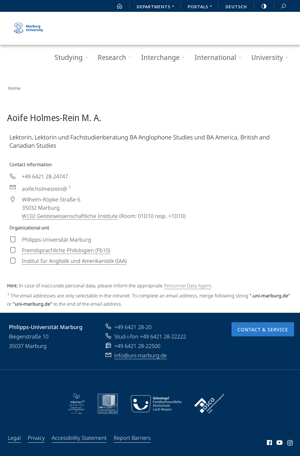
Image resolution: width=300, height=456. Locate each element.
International (220, 57)
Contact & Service (262, 328)
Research (116, 57)
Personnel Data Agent (187, 284)
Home (13, 87)
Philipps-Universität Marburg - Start (29, 28)
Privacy (36, 435)
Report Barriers (132, 435)
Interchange (164, 57)
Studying (73, 57)
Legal (14, 435)
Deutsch (236, 6)
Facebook (269, 442)
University (271, 57)
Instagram (290, 442)
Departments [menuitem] (157, 7)
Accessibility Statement (79, 435)
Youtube (279, 442)
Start (116, 6)
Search (280, 6)
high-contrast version (260, 6)
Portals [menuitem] (201, 7)
